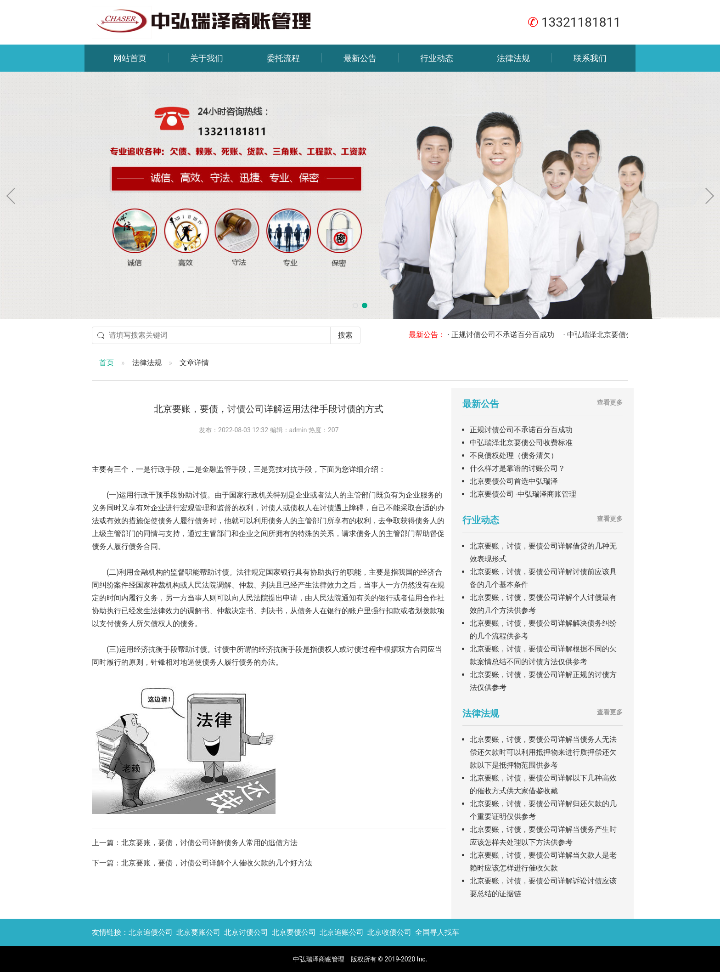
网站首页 (129, 58)
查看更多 (610, 402)
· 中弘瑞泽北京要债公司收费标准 (624, 334)
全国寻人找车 (437, 932)
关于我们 (206, 58)
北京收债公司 (389, 932)
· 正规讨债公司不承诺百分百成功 (509, 334)
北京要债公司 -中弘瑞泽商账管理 (523, 494)
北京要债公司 (294, 932)
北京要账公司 (198, 932)
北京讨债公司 (246, 932)
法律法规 (513, 58)
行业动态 (436, 58)
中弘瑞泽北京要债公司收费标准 (521, 442)
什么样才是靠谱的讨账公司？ (517, 468)
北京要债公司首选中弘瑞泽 (514, 481)
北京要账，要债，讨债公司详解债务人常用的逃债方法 (209, 842)
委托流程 (283, 58)
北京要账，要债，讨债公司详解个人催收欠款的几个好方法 (216, 863)
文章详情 (194, 362)
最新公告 (360, 58)
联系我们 (590, 58)
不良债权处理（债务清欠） (514, 455)
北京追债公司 (151, 932)
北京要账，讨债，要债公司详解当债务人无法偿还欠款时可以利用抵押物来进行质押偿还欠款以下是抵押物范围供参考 (543, 752)
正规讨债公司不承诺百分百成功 (521, 429)
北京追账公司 (342, 932)
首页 (106, 362)
